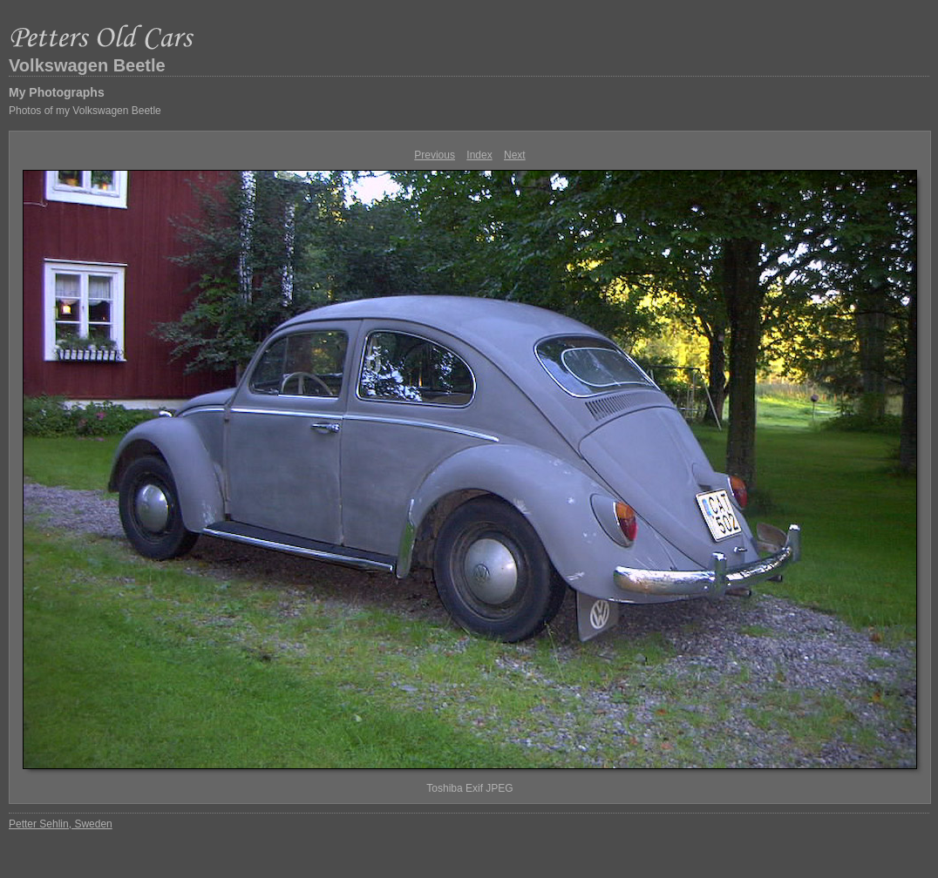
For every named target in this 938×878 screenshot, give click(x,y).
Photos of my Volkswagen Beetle (85, 111)
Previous (434, 155)
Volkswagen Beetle (87, 65)
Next (515, 155)
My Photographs (57, 92)
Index (479, 155)
